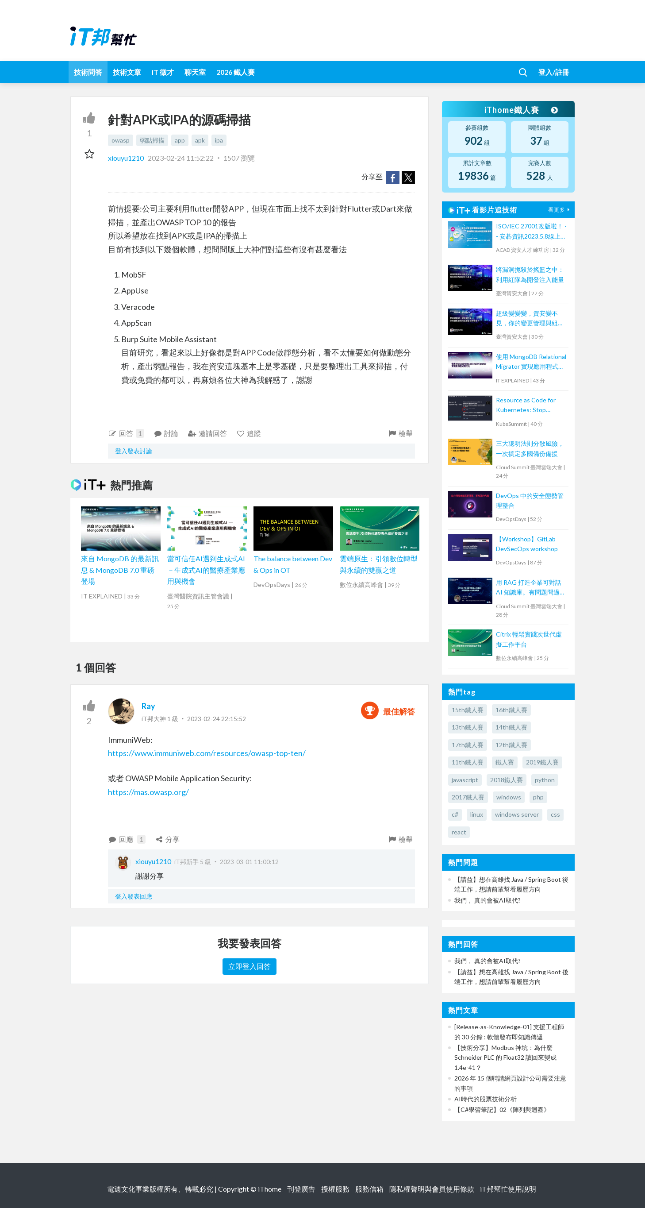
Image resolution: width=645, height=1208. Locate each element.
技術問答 (88, 72)
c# (455, 814)
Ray (148, 706)
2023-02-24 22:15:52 (216, 718)
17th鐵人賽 (468, 745)
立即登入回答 (249, 966)
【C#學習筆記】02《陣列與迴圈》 (502, 1109)
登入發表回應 (133, 896)
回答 (126, 433)
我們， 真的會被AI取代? (487, 900)
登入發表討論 (133, 451)
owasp (120, 140)
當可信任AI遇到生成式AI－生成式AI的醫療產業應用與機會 (206, 569)
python (545, 779)
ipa (219, 140)
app (180, 140)
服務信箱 (369, 1189)
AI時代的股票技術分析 (485, 1099)
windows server (517, 814)
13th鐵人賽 (468, 727)
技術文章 (127, 72)
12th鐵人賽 (511, 745)
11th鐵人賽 (468, 762)
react (459, 832)
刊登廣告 (301, 1189)
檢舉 (400, 433)
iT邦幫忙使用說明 (508, 1189)
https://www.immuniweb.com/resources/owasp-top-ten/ (207, 753)
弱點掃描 (152, 140)
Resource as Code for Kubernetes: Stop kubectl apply (526, 405)
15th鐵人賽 (468, 710)
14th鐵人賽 (511, 727)
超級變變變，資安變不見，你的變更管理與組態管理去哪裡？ (530, 318)
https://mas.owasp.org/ (148, 792)
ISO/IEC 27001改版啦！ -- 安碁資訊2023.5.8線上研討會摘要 (531, 231)
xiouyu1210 (126, 158)
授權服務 (335, 1189)
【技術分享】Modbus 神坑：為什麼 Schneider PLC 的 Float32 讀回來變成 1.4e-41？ (505, 1057)
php (538, 797)
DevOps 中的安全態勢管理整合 (530, 500)
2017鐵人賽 (468, 797)
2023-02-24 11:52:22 (181, 158)
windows (508, 797)
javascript (465, 779)
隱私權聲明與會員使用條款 (431, 1189)
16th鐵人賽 (511, 710)
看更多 (560, 209)
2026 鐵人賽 (235, 72)
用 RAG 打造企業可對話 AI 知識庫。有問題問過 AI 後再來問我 (528, 588)
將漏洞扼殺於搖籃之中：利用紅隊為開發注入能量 (530, 274)
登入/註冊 (553, 72)
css (555, 814)
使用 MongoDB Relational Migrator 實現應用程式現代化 (531, 362)
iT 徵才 (163, 72)
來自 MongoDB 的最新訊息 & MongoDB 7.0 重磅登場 (120, 569)
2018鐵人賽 (506, 779)
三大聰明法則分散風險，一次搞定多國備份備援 (530, 448)
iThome (269, 1189)
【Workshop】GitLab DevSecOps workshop (527, 543)
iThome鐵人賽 (520, 110)
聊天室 (195, 72)
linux (476, 814)
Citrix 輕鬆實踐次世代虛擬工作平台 (529, 639)
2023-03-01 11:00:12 (249, 861)
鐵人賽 (504, 762)
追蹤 (248, 433)
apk (200, 140)
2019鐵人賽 (542, 762)
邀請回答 (207, 433)
